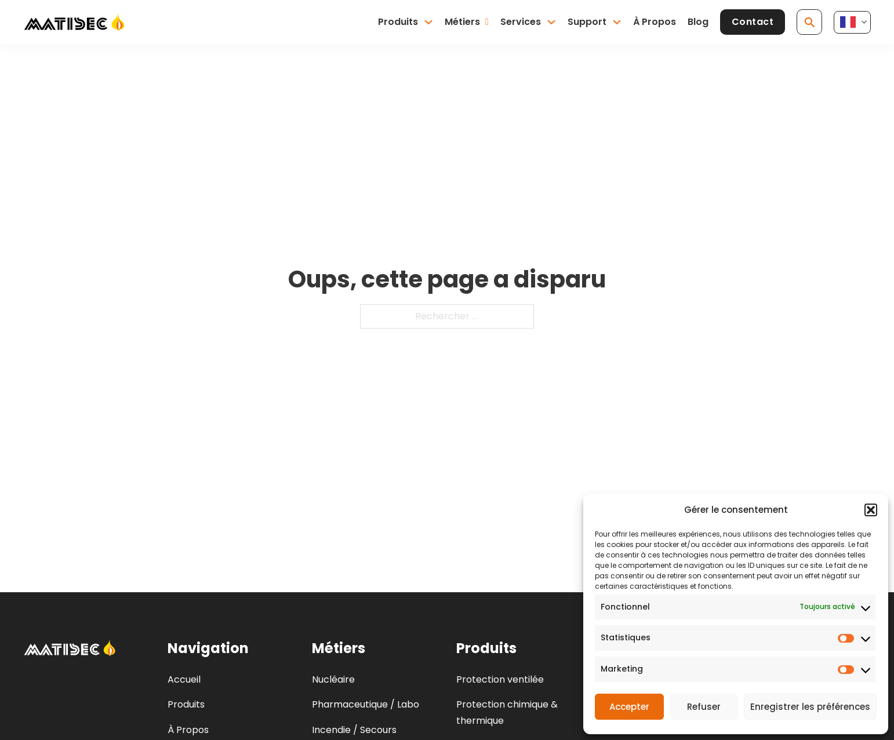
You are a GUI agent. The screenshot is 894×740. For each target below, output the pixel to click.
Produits (398, 21)
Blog (698, 21)
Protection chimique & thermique (507, 712)
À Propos (654, 21)
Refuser (704, 707)
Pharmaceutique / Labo (365, 704)
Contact (753, 21)
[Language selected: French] (852, 22)
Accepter (629, 707)
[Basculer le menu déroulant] (428, 22)
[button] (871, 510)
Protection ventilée (500, 679)
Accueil (184, 679)
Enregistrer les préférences (810, 707)
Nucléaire (333, 679)
